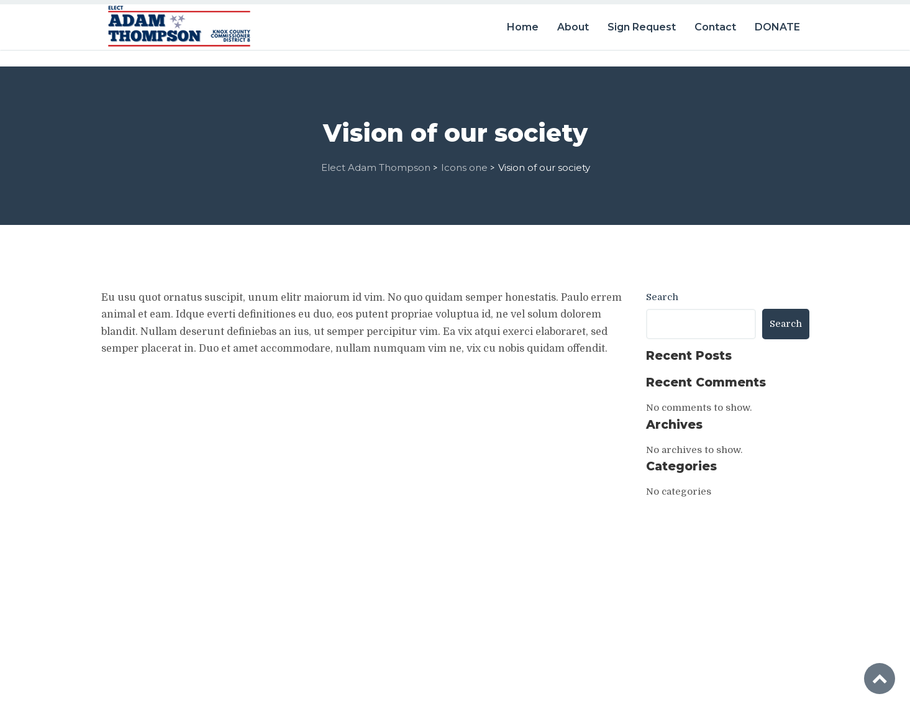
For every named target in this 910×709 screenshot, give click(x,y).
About (573, 23)
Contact (715, 23)
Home (523, 23)
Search (662, 293)
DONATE (777, 23)
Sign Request (641, 23)
